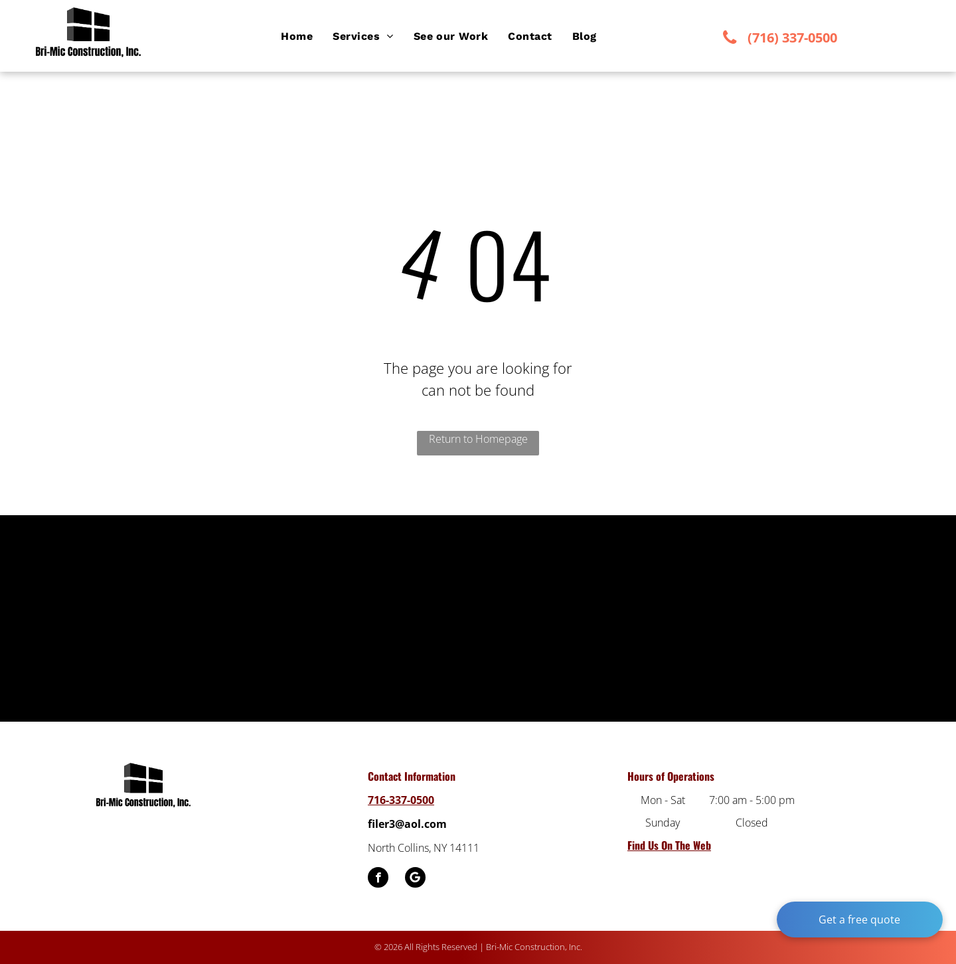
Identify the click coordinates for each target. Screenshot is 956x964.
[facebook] (378, 879)
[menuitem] (297, 36)
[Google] (415, 879)
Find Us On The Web (669, 845)
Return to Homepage (478, 439)
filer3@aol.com (407, 824)
